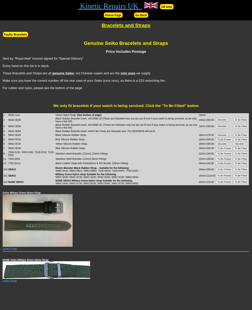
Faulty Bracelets (15, 34)
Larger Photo (10, 248)
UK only (166, 7)
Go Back (141, 15)
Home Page (113, 15)
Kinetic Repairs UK (110, 6)
